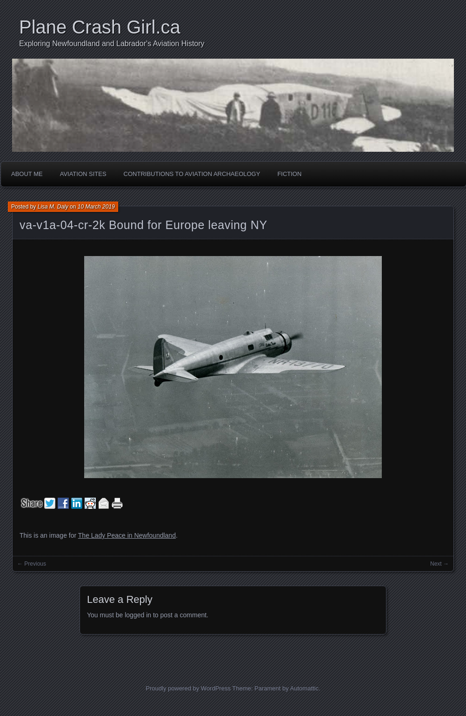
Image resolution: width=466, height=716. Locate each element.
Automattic (304, 688)
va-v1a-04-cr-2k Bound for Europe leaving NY (143, 224)
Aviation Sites (83, 173)
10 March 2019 (96, 206)
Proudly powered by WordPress (188, 688)
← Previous (31, 564)
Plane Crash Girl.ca (99, 27)
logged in (138, 615)
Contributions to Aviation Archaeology (192, 173)
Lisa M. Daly (53, 206)
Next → (439, 564)
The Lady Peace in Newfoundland (127, 535)
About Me (27, 173)
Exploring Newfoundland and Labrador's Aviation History (112, 43)
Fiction (289, 173)
